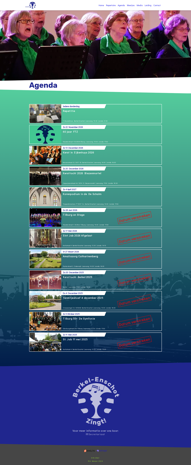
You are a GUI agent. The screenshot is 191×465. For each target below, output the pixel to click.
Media (140, 5)
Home (32, 5)
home (96, 401)
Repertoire (111, 5)
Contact (157, 5)
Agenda (121, 5)
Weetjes (131, 5)
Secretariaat (95, 434)
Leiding (148, 5)
